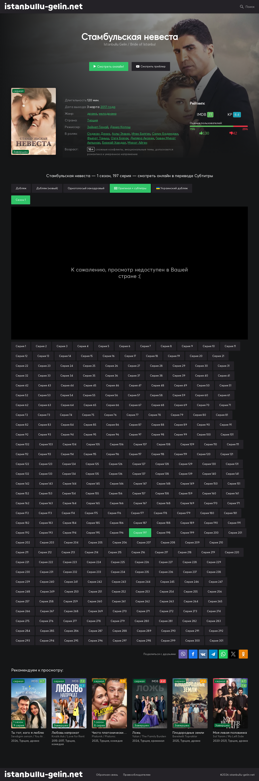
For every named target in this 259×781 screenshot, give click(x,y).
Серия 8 (166, 346)
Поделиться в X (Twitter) (233, 654)
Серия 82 (22, 424)
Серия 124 (69, 464)
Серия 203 (47, 542)
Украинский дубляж (172, 188)
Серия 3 (62, 346)
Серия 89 (180, 424)
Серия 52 (22, 395)
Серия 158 (162, 493)
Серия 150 (211, 483)
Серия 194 (69, 532)
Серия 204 (71, 542)
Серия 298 (144, 640)
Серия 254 (167, 591)
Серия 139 (185, 473)
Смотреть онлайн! (110, 66)
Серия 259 (70, 601)
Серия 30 (201, 365)
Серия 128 (162, 464)
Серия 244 (143, 581)
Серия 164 (69, 503)
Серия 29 (179, 365)
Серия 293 (23, 640)
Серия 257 (22, 601)
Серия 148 (164, 483)
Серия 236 (166, 572)
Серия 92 (22, 434)
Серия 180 (207, 513)
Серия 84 (67, 424)
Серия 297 (120, 640)
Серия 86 (112, 424)
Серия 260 (95, 601)
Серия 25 (89, 365)
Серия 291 (192, 630)
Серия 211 (22, 552)
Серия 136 (115, 473)
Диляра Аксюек (142, 138)
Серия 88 (157, 424)
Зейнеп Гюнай (97, 127)
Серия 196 (117, 532)
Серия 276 (46, 621)
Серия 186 (117, 522)
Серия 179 (183, 513)
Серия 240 (47, 581)
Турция (92, 120)
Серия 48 (157, 385)
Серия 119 (180, 454)
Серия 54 (66, 395)
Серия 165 (93, 503)
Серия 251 (95, 591)
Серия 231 (46, 572)
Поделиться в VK (203, 654)
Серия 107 (140, 444)
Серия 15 (87, 356)
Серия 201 (235, 532)
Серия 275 (22, 621)
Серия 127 (138, 464)
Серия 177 (137, 513)
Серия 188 (164, 522)
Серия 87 (135, 424)
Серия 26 (111, 365)
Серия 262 (142, 601)
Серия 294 (47, 640)
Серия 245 (167, 581)
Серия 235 (142, 572)
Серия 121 (226, 454)
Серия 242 (95, 581)
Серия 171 (233, 503)
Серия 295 (71, 640)
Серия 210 (216, 542)
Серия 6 (124, 346)
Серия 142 (22, 483)
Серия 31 (224, 365)
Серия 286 (71, 630)
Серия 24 (66, 365)
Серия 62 (22, 405)
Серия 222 (46, 562)
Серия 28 (156, 365)
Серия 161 (232, 493)
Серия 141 (232, 473)
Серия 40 (201, 375)
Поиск (250, 7)
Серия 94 (67, 434)
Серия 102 (22, 444)
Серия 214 (91, 552)
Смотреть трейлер (153, 66)
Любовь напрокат (65, 733)
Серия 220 (232, 552)
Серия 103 (46, 444)
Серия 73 (44, 414)
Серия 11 (230, 346)
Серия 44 (67, 385)
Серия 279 (118, 621)
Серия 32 (22, 375)
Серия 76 (110, 414)
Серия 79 (177, 414)
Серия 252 (119, 591)
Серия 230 (23, 572)
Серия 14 (65, 356)
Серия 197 (140, 532)
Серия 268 (71, 611)
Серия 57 (134, 395)
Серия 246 (191, 581)
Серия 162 (22, 503)
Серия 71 (225, 405)
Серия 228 (190, 562)
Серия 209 (192, 542)
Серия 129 (185, 464)
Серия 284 (23, 630)
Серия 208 (168, 542)
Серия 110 (210, 444)
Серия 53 (44, 395)
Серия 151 (233, 483)
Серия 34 (66, 375)
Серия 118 (157, 454)
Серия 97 (135, 434)
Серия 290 (168, 630)
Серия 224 (94, 562)
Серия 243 (119, 581)
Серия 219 (208, 552)
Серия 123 (45, 464)
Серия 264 (191, 601)
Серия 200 (211, 532)
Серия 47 (135, 385)
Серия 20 (196, 356)
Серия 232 (70, 572)
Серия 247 (216, 581)
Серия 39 (179, 375)
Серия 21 (218, 356)
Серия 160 (209, 493)
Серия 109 (187, 444)
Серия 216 (138, 552)
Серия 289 (144, 630)
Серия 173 (45, 513)
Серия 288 (119, 630)
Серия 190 (211, 522)
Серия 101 (227, 434)
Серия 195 (93, 532)
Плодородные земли (188, 733)
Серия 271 (143, 611)
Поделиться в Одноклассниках (243, 654)
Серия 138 (162, 473)
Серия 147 (140, 483)
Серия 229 (214, 562)
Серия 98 (157, 434)
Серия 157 (138, 493)
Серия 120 (204, 454)
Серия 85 (90, 424)
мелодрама (107, 114)
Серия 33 (44, 375)
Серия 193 (46, 532)
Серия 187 (140, 522)
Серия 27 (134, 365)
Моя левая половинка (230, 733)
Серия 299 (168, 640)
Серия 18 (152, 356)
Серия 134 (69, 473)
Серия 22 (22, 365)
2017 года (107, 107)
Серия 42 (22, 385)
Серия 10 (209, 346)
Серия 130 (209, 464)
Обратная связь (107, 774)
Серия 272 (166, 611)
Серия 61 (224, 395)
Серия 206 (119, 542)
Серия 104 (69, 444)
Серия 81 (222, 414)
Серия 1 (21, 346)
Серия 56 (111, 395)
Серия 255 (191, 591)
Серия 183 (46, 522)
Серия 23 (44, 365)
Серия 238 (214, 572)
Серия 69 (180, 405)
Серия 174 (68, 513)
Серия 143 (46, 483)
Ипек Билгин (141, 134)
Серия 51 (225, 385)
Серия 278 (94, 621)
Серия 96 (112, 434)
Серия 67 (135, 405)
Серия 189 (187, 522)
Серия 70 (203, 405)
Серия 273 (190, 611)
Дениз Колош (120, 127)
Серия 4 (82, 346)
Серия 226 (142, 562)
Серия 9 (187, 346)
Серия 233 (94, 572)
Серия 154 (69, 493)
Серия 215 (115, 552)
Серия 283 (213, 621)
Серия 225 (118, 562)
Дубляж (21, 188)
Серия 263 (167, 601)
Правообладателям (136, 774)
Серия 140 (209, 473)
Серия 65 (90, 405)
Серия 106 (117, 444)
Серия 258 (46, 601)
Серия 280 (142, 621)
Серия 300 (192, 640)
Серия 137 (138, 473)
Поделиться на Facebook (193, 654)
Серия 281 (166, 621)
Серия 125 (92, 464)
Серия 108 (164, 444)
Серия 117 (135, 454)
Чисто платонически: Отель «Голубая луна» (109, 733)
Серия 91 (226, 424)
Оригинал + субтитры (130, 188)
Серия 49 (180, 385)
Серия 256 (215, 591)
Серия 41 (224, 375)
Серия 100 (204, 434)
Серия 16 (109, 356)
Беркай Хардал (114, 143)
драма (92, 114)
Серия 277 (70, 621)
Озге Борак (120, 138)
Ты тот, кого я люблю (27, 733)
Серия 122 (22, 464)
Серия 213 (68, 552)
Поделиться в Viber (183, 654)
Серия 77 (132, 414)
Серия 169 (187, 503)
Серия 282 (189, 621)
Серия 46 (112, 385)
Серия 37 (134, 375)
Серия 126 (115, 464)
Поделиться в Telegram (213, 654)
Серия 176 (114, 513)
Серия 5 (103, 346)
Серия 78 (154, 414)
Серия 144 (69, 483)
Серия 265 (215, 601)
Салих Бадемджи (165, 134)
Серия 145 (93, 483)
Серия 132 (22, 473)
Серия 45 (90, 385)
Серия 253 (143, 591)
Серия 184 (69, 522)
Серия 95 (90, 434)
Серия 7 (145, 346)
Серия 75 (88, 414)
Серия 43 (44, 385)
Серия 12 (21, 356)
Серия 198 (164, 532)
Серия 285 (47, 630)
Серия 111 (233, 444)
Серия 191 (234, 522)
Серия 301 (216, 640)
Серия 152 (22, 493)
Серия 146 (117, 483)
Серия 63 (44, 405)
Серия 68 (157, 405)
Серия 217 (161, 552)
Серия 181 (230, 513)
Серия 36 (111, 375)
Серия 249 (47, 591)
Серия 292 (216, 630)
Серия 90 (203, 424)
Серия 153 (45, 493)
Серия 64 (67, 405)
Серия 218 (185, 552)
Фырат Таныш (98, 138)
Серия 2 (41, 346)
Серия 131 (232, 464)
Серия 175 (91, 513)
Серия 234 (118, 572)
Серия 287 (95, 630)
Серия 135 (92, 473)
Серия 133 (45, 473)
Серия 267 (47, 611)
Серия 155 (92, 493)
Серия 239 (23, 581)
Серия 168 (164, 503)
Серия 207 (144, 542)
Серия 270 (120, 611)
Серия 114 (67, 454)
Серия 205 (95, 542)
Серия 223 (70, 562)
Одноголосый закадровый (86, 188)
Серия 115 (90, 454)
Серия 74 (66, 414)
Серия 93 (44, 434)
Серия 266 (23, 611)
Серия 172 (22, 513)
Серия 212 (45, 552)
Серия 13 (43, 356)
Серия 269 (95, 611)
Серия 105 (93, 444)
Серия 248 (23, 591)
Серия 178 (160, 513)
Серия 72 (22, 414)
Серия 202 (23, 542)
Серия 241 (71, 581)
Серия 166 (117, 503)
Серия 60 (201, 395)
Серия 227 (166, 562)
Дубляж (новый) (47, 188)
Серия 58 (156, 395)
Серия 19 (174, 356)
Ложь (136, 733)
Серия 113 (44, 454)
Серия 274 (214, 611)
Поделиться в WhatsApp (223, 654)
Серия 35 (89, 375)
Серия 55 (89, 395)
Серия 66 (112, 405)
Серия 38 (156, 375)
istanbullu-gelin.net (43, 6)
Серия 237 (190, 572)
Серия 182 (22, 522)
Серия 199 (187, 532)
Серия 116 (112, 454)
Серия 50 (203, 385)
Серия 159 (185, 493)
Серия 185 (93, 522)
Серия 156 (115, 493)
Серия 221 (22, 562)
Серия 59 (179, 395)
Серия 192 (22, 532)
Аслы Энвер (121, 134)
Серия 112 (22, 454)
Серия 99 (180, 434)
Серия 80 (199, 414)
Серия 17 (130, 356)
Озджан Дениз (98, 134)
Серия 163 (46, 503)
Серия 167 (140, 503)
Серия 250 (71, 591)
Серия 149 (187, 483)
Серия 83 (44, 424)
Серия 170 (210, 503)
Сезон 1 (21, 199)
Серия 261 (119, 601)
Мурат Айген (137, 143)
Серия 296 (95, 640)
